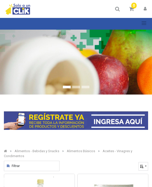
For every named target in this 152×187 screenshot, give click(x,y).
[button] (143, 166)
